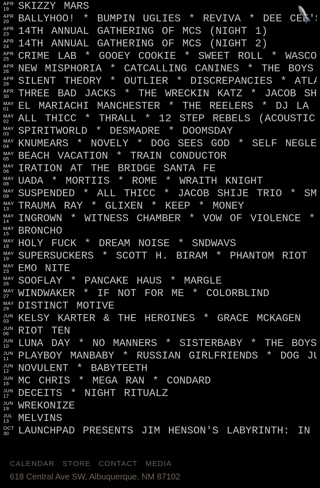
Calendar (32, 463)
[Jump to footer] (305, 15)
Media (159, 463)
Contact (118, 463)
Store (76, 463)
